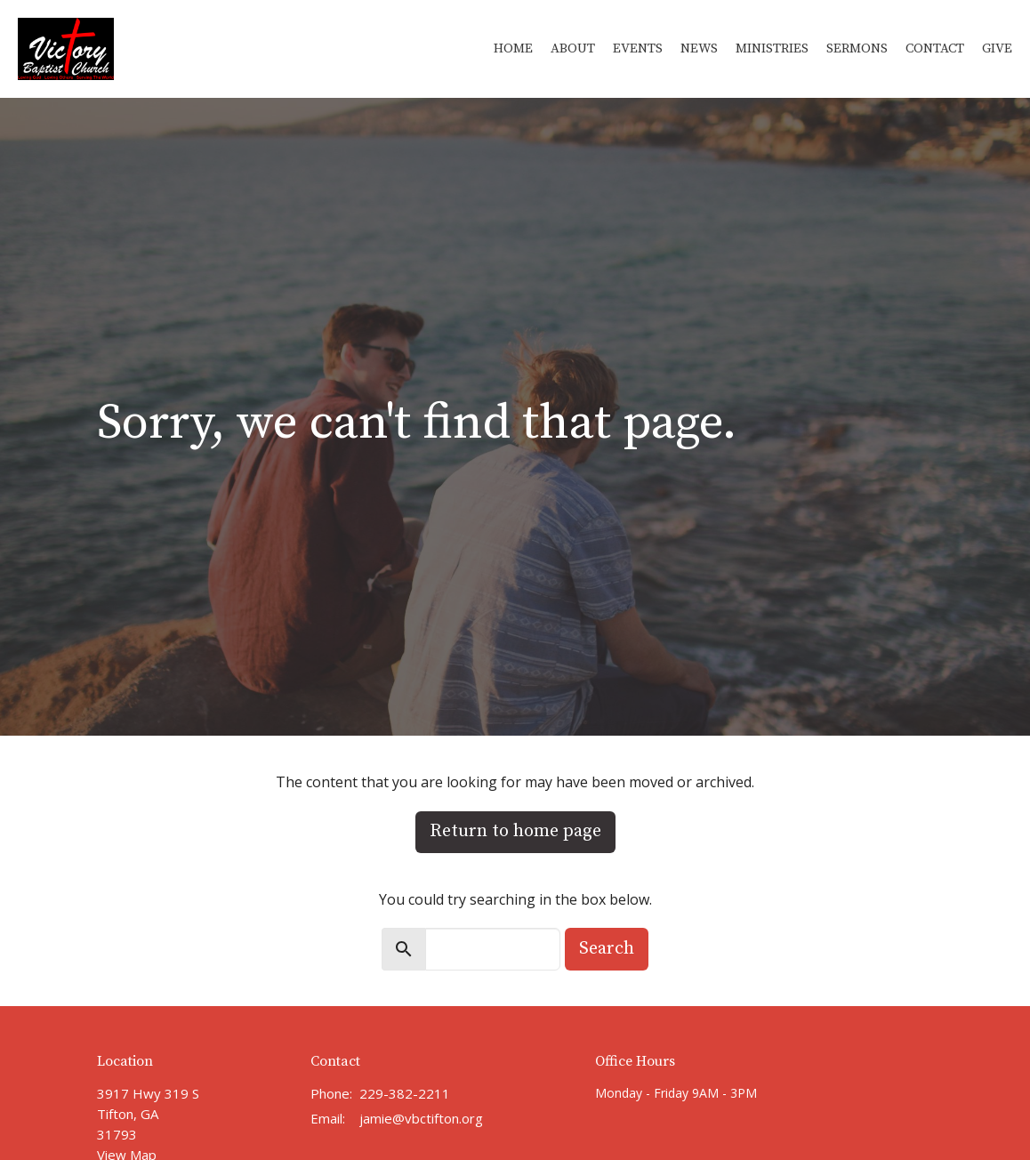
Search (606, 949)
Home (513, 48)
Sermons (857, 48)
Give (997, 48)
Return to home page (515, 831)
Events (638, 48)
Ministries (772, 48)
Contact (934, 48)
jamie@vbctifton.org (421, 1118)
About (573, 48)
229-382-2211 (404, 1093)
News (699, 48)
